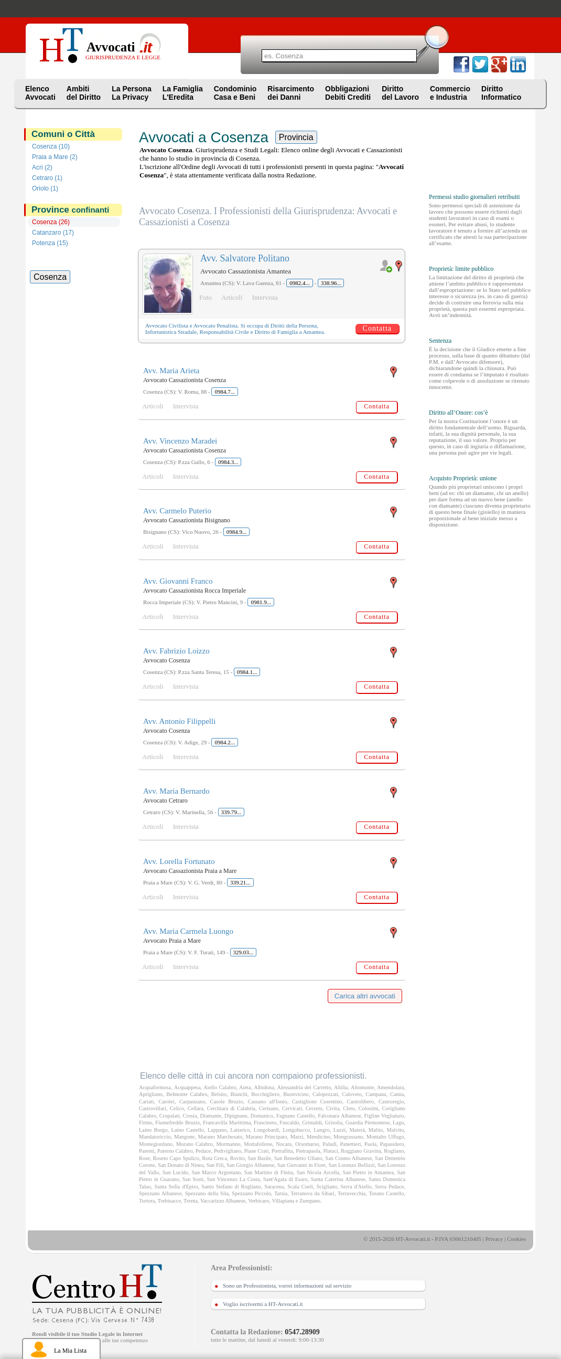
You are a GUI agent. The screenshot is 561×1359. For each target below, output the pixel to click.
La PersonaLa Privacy (131, 93)
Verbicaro (258, 1201)
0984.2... (224, 742)
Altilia (341, 1087)
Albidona (264, 1087)
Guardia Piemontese (368, 1122)
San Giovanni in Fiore (301, 1165)
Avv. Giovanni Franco (177, 581)
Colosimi (369, 1108)
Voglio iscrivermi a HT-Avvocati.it (263, 1304)
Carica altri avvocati (365, 996)
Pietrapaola (308, 1151)
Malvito (395, 1130)
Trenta (191, 1201)
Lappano (217, 1130)
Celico (177, 1108)
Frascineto (265, 1122)
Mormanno (228, 1144)
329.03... (243, 952)
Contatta (377, 328)
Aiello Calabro (219, 1087)
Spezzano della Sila (207, 1193)
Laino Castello (187, 1130)
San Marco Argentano (216, 1172)
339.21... (240, 882)
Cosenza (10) (51, 146)
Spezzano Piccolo (251, 1193)
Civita (332, 1108)
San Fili (215, 1165)
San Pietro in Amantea (368, 1172)
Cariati (146, 1101)
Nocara (284, 1144)
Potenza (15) (50, 243)
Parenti (146, 1151)
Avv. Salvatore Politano (244, 258)
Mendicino (318, 1137)
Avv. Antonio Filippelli (179, 721)
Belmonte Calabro (186, 1094)
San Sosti (192, 1179)
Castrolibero (360, 1101)
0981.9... (261, 602)
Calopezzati (325, 1094)
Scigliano (327, 1186)
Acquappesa (187, 1087)
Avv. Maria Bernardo (176, 791)
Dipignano (235, 1116)
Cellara (195, 1108)
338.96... (331, 283)
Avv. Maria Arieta (171, 370)
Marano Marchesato (220, 1137)
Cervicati (292, 1108)
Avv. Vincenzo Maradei (180, 441)
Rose (144, 1158)
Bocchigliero (265, 1094)
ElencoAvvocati (40, 93)
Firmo (145, 1122)
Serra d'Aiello (356, 1186)
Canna (397, 1094)
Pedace (203, 1151)
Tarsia (280, 1193)
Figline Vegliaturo (384, 1116)
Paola (370, 1144)
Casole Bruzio (226, 1101)
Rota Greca (214, 1158)
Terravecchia (352, 1193)
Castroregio (391, 1101)
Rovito (237, 1158)
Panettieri (350, 1144)
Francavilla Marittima (227, 1122)
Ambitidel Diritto (84, 93)
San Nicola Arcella (318, 1172)
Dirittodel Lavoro (400, 93)
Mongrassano (348, 1137)
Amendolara (390, 1087)
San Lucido (175, 1172)
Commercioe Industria (450, 93)
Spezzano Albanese (160, 1193)
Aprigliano (151, 1094)
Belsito (218, 1094)
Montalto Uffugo (385, 1137)
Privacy (494, 1239)
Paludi (329, 1144)
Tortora (147, 1201)
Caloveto (352, 1094)
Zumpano (309, 1201)
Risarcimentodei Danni (290, 93)
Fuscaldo (289, 1122)
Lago (398, 1122)
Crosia (189, 1116)
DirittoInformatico (501, 93)
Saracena (274, 1186)
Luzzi (339, 1130)
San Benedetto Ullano (298, 1158)
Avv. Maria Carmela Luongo (188, 931)
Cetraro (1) (47, 178)
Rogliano (394, 1151)
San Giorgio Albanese (250, 1165)
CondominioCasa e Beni (235, 93)
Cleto (349, 1108)
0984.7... (224, 391)
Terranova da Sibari (312, 1193)
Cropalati (169, 1116)
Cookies (516, 1239)
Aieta (245, 1087)
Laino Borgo (153, 1130)
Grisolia (333, 1122)
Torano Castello (386, 1193)
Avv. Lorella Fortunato (179, 861)
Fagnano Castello (295, 1116)
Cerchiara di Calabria (231, 1108)
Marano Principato (266, 1137)
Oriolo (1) (45, 188)
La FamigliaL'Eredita (183, 93)
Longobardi (266, 1130)
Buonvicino (296, 1094)
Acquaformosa (155, 1087)
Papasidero (392, 1144)
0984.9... (236, 532)
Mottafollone (258, 1144)
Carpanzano (192, 1101)
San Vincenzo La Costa (233, 1179)
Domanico (262, 1116)
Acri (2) (42, 167)
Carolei (166, 1101)
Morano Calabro (194, 1144)
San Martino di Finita (268, 1172)
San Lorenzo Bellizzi (352, 1165)
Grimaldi (312, 1122)
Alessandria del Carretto (304, 1087)
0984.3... (228, 462)
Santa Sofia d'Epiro (176, 1186)
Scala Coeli (300, 1186)
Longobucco (296, 1130)
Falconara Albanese (339, 1116)
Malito (376, 1130)
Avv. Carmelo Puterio (177, 511)
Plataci (330, 1151)
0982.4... (299, 283)
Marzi (297, 1137)
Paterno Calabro (174, 1151)
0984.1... (247, 672)
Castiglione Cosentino (317, 1101)
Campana (375, 1094)
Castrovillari (152, 1108)
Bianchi (239, 1094)
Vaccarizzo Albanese (222, 1201)
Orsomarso (307, 1144)
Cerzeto (314, 1108)
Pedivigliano (228, 1151)
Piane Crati (256, 1151)
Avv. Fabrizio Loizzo (176, 651)
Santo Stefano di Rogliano (231, 1186)
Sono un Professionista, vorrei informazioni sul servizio (287, 1285)
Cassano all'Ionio (267, 1101)
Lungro (322, 1130)
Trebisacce (169, 1201)
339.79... (231, 812)
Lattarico (240, 1130)
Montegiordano (155, 1144)
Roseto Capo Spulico (176, 1158)
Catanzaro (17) (53, 232)
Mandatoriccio (155, 1137)
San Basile (260, 1158)
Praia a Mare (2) (55, 157)
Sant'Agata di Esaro (285, 1179)
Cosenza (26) (51, 222)
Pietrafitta (282, 1151)
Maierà (356, 1130)
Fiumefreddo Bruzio (177, 1122)
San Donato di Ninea (180, 1165)
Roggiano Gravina (361, 1151)
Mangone (184, 1137)
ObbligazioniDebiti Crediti (348, 93)
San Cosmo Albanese (348, 1158)
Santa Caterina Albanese (338, 1179)
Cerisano (268, 1108)
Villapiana (283, 1201)
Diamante (210, 1116)
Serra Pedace (389, 1186)
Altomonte (362, 1087)
